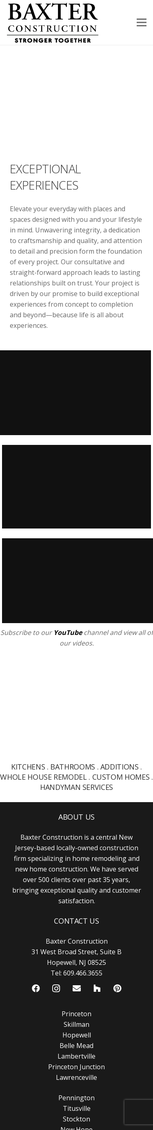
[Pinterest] (117, 988)
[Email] (77, 988)
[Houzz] (97, 988)
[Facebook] (36, 988)
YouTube (67, 632)
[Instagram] (56, 988)
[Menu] (141, 22)
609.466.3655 (82, 973)
